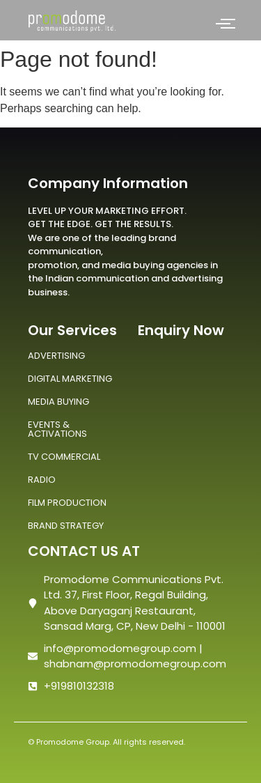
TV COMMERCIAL (64, 456)
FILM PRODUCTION (67, 502)
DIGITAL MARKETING (70, 378)
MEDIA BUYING (58, 401)
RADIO (42, 479)
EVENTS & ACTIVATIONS (57, 429)
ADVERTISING (56, 355)
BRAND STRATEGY (66, 525)
